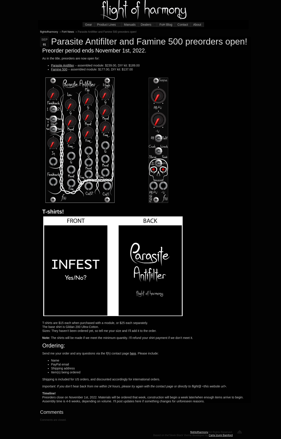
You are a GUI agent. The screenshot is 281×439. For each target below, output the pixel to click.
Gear (88, 24)
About (197, 24)
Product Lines (106, 24)
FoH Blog (166, 24)
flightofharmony (49, 31)
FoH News (68, 31)
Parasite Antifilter (62, 65)
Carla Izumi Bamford (221, 435)
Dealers (146, 24)
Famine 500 (59, 69)
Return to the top (239, 432)
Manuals (130, 24)
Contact (182, 24)
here (133, 353)
